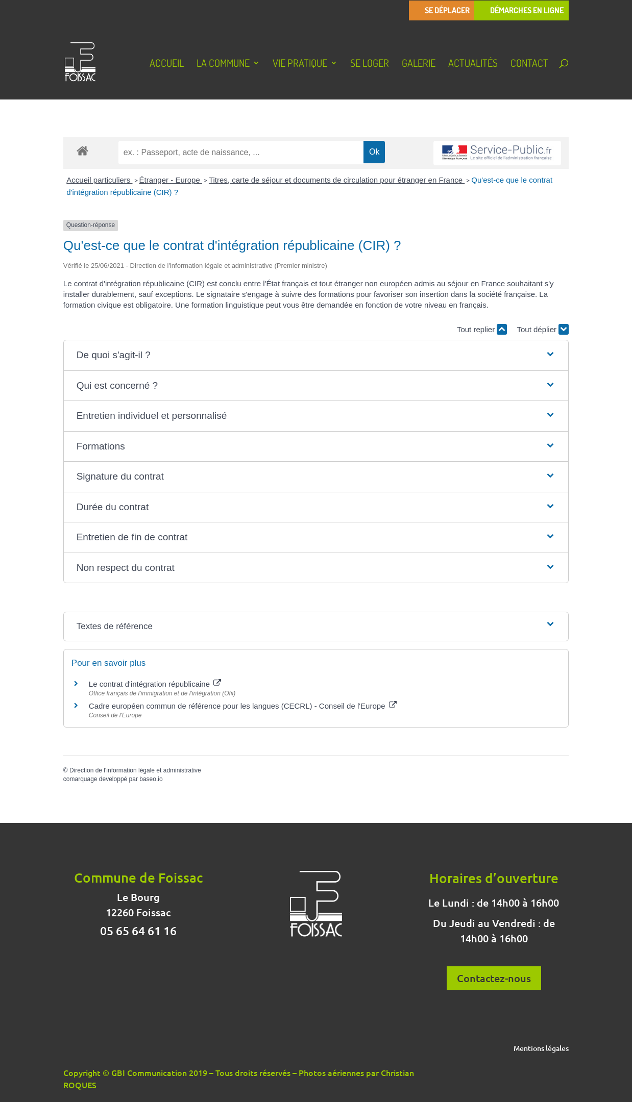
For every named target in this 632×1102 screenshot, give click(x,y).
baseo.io (150, 779)
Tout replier (482, 329)
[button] (316, 355)
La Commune (223, 64)
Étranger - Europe (170, 180)
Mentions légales (541, 1049)
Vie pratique (300, 64)
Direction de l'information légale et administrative (135, 770)
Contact (529, 64)
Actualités (473, 64)
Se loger (369, 64)
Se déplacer (447, 10)
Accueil (167, 64)
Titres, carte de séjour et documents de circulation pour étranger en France (337, 180)
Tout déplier (543, 329)
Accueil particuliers (99, 180)
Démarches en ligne (527, 10)
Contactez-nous (494, 978)
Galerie (418, 64)
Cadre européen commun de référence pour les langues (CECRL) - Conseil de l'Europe (243, 706)
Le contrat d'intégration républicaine (155, 684)
